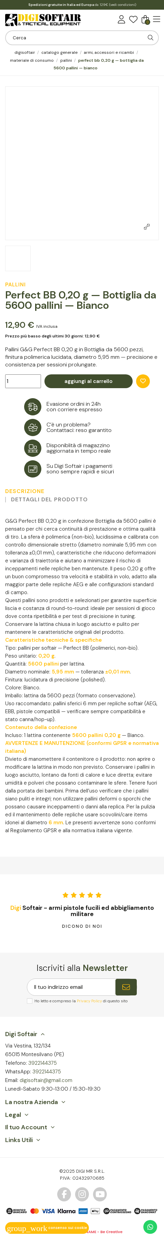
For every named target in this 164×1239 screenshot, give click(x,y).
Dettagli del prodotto (49, 499)
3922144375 (42, 1063)
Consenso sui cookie (47, 1227)
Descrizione (24, 491)
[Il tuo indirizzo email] (71, 987)
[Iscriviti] (126, 987)
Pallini (15, 284)
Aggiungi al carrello (88, 381)
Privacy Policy (89, 1001)
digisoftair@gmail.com (46, 1080)
